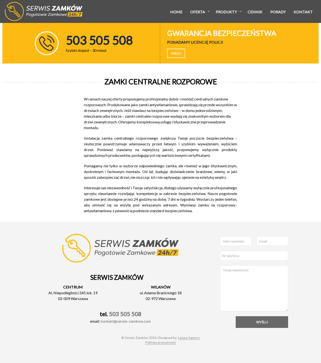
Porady (278, 12)
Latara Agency (189, 338)
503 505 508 (125, 313)
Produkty (226, 12)
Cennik (255, 12)
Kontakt (303, 12)
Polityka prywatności (160, 342)
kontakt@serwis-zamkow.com (126, 321)
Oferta (197, 12)
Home (176, 12)
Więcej (176, 53)
